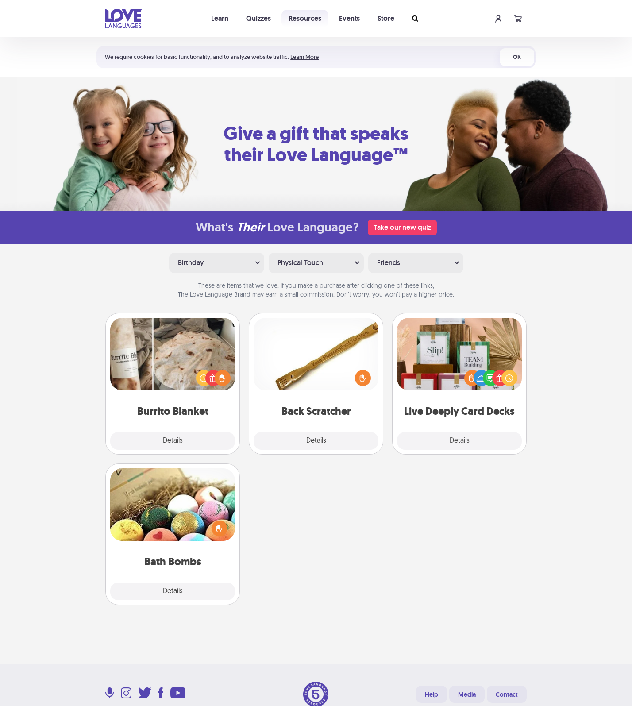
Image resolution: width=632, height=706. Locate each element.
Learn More (304, 57)
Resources (305, 18)
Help (431, 694)
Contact (507, 694)
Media (467, 694)
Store (386, 18)
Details (173, 440)
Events (349, 18)
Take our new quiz (402, 227)
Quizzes (258, 18)
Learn (219, 18)
